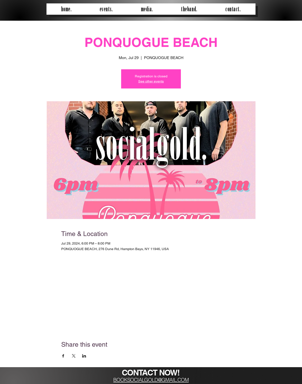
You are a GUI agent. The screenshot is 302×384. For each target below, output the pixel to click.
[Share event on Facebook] (63, 356)
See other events (151, 81)
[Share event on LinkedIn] (84, 356)
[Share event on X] (74, 356)
